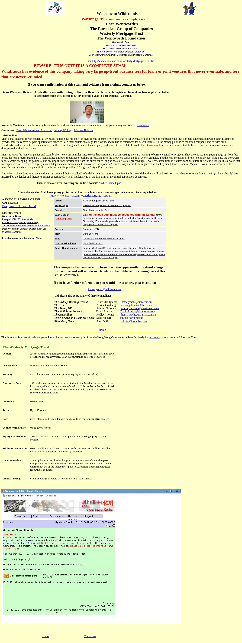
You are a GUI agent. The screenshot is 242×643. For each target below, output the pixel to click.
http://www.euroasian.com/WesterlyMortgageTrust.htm (123, 60)
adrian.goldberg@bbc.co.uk (136, 305)
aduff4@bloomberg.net (134, 321)
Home (102, 329)
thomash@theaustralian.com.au (138, 314)
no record (155, 337)
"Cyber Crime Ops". (110, 182)
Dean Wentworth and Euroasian (34, 130)
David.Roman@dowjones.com (137, 311)
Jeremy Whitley (63, 130)
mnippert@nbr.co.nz (131, 317)
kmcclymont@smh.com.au (136, 301)
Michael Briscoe (83, 130)
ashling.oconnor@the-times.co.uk (140, 308)
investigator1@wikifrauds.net (104, 289)
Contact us (90, 636)
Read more (143, 125)
